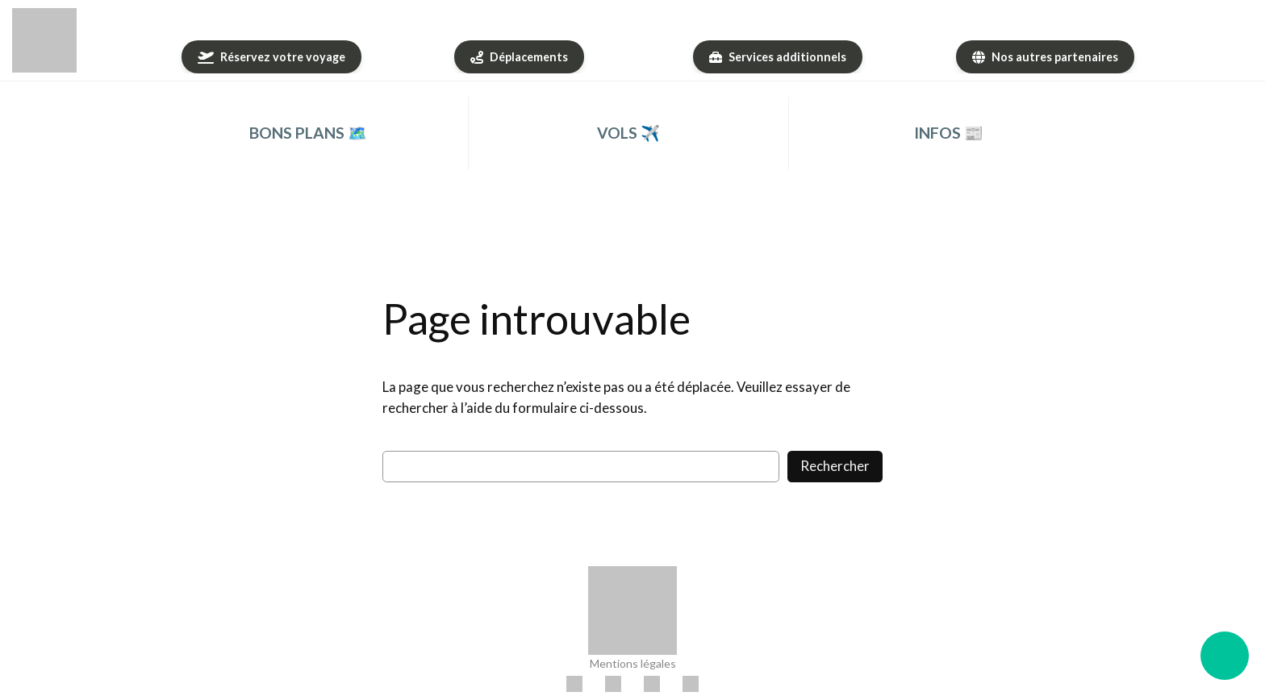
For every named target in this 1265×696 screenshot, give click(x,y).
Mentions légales (633, 663)
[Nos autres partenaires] (1045, 56)
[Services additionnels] (777, 56)
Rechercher (835, 465)
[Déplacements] (519, 56)
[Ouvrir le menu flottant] (1224, 655)
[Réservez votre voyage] (271, 56)
